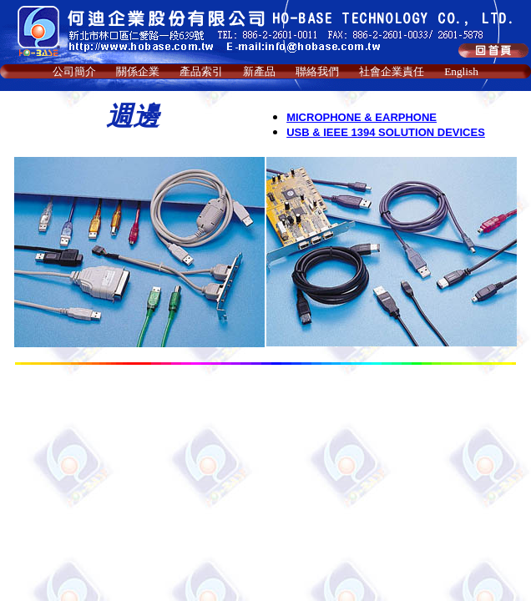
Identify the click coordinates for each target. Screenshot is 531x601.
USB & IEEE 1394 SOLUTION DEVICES (385, 132)
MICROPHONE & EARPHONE (361, 117)
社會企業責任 (391, 71)
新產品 (259, 71)
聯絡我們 (317, 71)
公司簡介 (74, 71)
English (461, 71)
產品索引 (201, 71)
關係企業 (137, 71)
